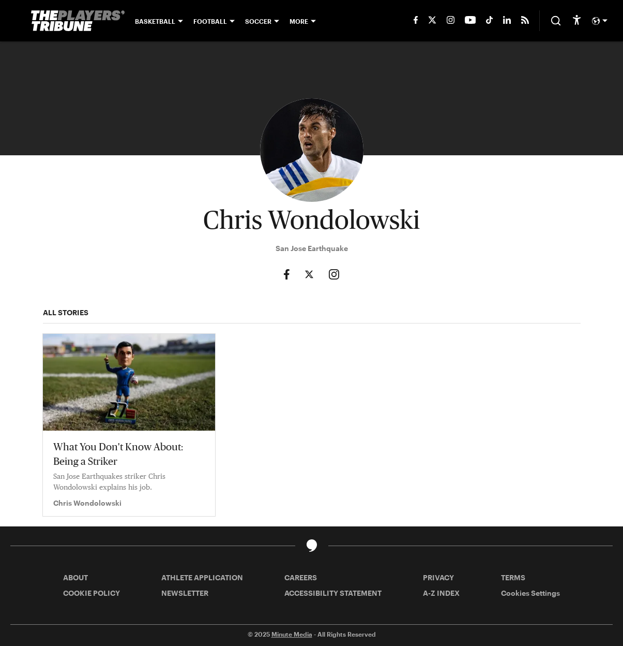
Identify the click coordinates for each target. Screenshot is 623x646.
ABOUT (75, 577)
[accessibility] (577, 20)
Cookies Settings (530, 593)
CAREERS (300, 577)
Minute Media (291, 634)
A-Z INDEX (441, 593)
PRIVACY (438, 577)
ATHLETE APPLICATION (202, 577)
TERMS (513, 577)
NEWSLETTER (184, 593)
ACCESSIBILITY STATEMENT (333, 593)
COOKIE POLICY (91, 593)
